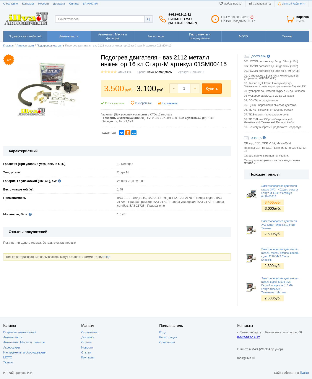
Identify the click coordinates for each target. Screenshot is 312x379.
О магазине (10, 3)
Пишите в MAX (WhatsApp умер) (182, 21)
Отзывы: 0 (124, 72)
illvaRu (304, 372)
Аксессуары (11, 347)
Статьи (86, 352)
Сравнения (167, 342)
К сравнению (170, 103)
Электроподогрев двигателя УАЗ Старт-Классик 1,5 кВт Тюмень (279, 225)
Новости (43, 3)
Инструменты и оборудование (24, 352)
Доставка (59, 3)
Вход (106, 257)
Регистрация (168, 337)
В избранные (143, 103)
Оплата (73, 3)
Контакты (28, 3)
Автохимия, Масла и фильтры (24, 342)
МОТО (7, 357)
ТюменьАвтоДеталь (159, 72)
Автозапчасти (25, 45)
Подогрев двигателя (49, 45)
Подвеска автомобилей (19, 332)
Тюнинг (8, 362)
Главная (8, 45)
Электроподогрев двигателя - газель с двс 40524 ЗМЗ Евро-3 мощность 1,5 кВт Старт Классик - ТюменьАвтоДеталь (279, 285)
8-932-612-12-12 (179, 14)
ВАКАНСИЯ (90, 3)
